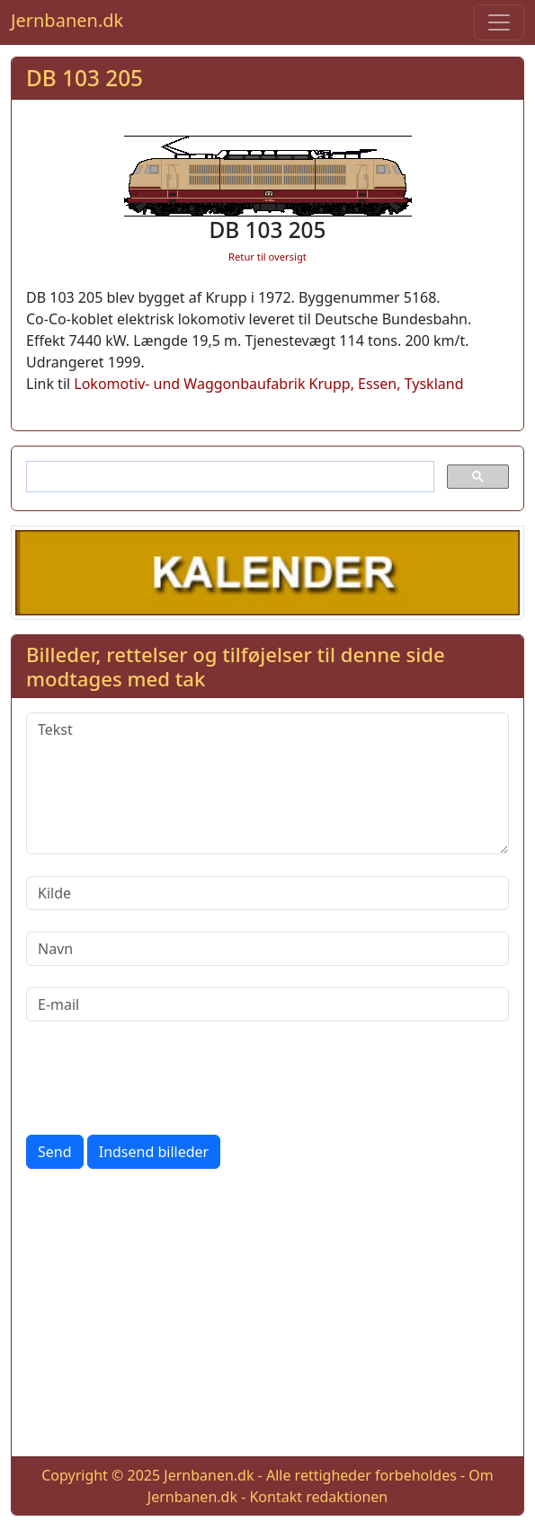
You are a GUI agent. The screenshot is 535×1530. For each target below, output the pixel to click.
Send (55, 1152)
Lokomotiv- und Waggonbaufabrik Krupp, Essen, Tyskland (268, 384)
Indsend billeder (154, 1152)
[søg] (228, 477)
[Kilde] (267, 893)
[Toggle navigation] (499, 22)
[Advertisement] (267, 1316)
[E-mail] (267, 1004)
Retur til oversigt (267, 256)
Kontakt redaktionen (318, 1497)
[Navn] (267, 949)
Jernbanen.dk (67, 20)
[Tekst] (267, 783)
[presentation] (162, 1078)
